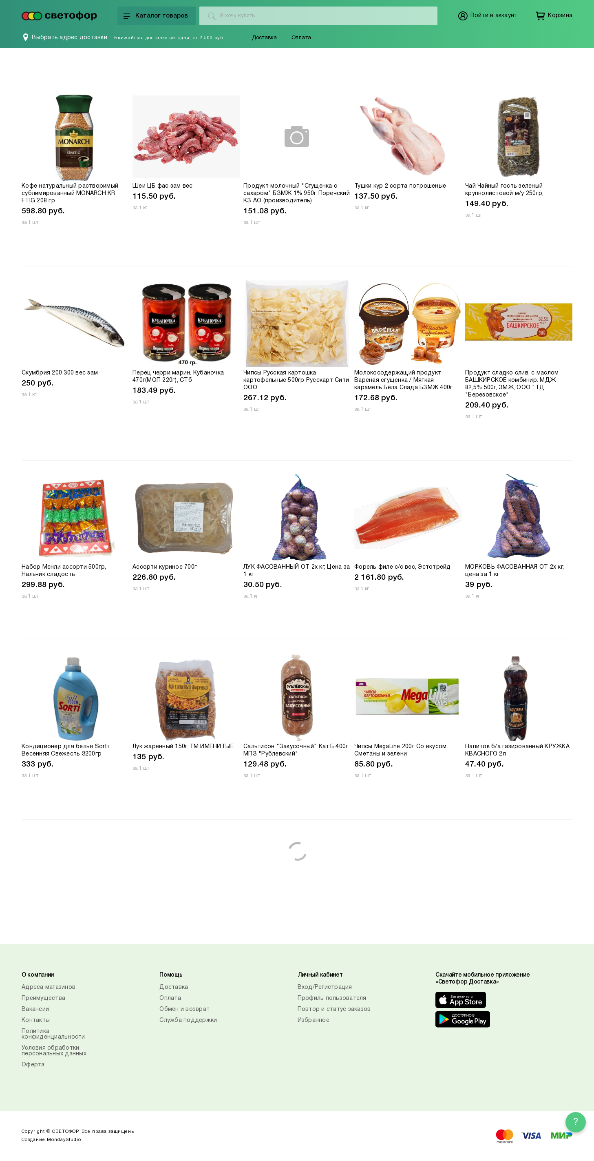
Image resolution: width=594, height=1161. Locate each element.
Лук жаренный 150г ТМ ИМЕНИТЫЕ (183, 746)
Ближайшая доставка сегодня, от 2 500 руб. (169, 38)
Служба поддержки (188, 1020)
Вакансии (35, 1009)
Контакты (36, 1020)
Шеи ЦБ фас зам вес (162, 186)
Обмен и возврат (184, 1009)
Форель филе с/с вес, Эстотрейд (402, 567)
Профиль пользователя (332, 998)
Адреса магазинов (48, 987)
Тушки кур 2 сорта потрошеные (400, 186)
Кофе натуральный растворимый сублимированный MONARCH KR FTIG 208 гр (70, 194)
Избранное (313, 1020)
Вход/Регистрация (325, 987)
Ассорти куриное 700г (164, 567)
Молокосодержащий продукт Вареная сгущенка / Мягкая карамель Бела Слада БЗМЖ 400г (403, 380)
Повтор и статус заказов (334, 1009)
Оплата (301, 37)
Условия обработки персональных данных (54, 1051)
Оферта (33, 1065)
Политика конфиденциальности (53, 1034)
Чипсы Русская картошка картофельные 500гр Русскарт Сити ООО (296, 380)
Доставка (264, 37)
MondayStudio (64, 1140)
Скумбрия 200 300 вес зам (60, 373)
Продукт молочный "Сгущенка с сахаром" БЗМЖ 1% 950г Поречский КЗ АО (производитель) (296, 194)
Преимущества (43, 998)
